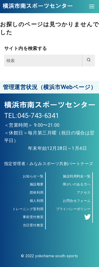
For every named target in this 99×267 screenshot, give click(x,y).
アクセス (84, 192)
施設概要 (37, 184)
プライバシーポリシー (73, 209)
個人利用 (37, 201)
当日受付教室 (33, 225)
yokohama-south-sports (56, 256)
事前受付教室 (33, 217)
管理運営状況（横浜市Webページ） (49, 87)
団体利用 (37, 192)
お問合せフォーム (76, 201)
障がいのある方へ (76, 184)
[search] (88, 60)
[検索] (49, 60)
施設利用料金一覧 (76, 176)
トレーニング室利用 (28, 209)
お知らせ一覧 (33, 176)
